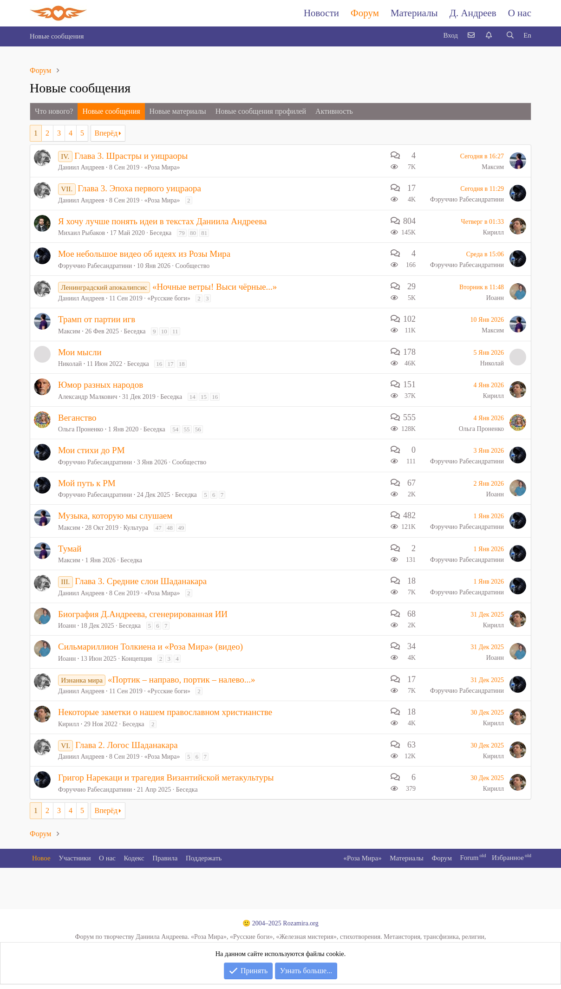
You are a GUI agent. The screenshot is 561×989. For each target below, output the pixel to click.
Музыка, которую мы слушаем (115, 516)
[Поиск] (510, 35)
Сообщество (193, 265)
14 (192, 396)
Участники (75, 858)
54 (175, 429)
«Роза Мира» (162, 167)
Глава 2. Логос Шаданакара (126, 745)
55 (187, 429)
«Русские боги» (168, 298)
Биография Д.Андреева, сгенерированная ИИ (143, 614)
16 (159, 363)
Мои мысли (80, 352)
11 (175, 331)
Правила (164, 858)
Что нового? (54, 111)
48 (170, 527)
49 (181, 527)
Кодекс (134, 858)
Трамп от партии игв (96, 319)
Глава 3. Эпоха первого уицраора (139, 188)
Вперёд (106, 133)
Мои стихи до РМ (91, 450)
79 (182, 232)
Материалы (414, 13)
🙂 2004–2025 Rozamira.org (280, 923)
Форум (365, 13)
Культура (136, 527)
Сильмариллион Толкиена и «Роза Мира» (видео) (150, 646)
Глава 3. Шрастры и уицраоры (131, 156)
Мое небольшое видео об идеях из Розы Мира (144, 254)
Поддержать (204, 858)
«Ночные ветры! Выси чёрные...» (214, 287)
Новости (321, 13)
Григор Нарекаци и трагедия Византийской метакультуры (166, 777)
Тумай (69, 548)
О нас (519, 13)
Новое (41, 858)
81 (204, 232)
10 (164, 331)
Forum (469, 857)
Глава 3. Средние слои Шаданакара (141, 581)
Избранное (508, 857)
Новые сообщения (57, 36)
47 (159, 527)
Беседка (160, 232)
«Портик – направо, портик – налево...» (181, 679)
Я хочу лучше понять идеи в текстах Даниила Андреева (162, 221)
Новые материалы (178, 111)
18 (182, 363)
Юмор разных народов (100, 385)
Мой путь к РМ (87, 483)
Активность (334, 111)
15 (204, 396)
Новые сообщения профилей (260, 111)
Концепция (136, 658)
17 (170, 363)
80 (193, 232)
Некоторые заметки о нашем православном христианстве (165, 712)
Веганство (77, 418)
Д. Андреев (473, 13)
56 (198, 429)
